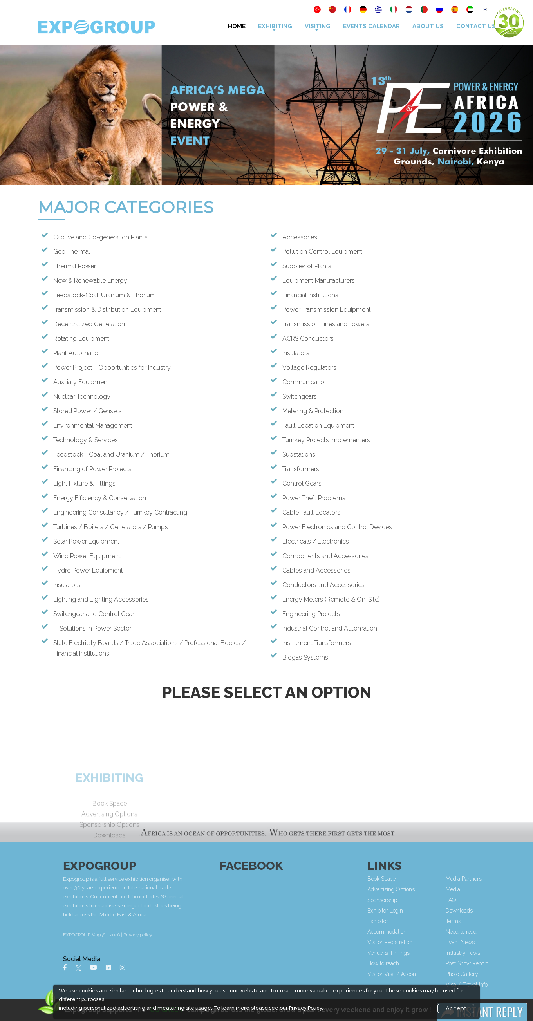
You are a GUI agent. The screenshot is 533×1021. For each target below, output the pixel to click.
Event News (500, 942)
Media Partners (504, 879)
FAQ (491, 900)
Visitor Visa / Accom (433, 974)
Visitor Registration (430, 942)
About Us (428, 26)
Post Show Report (507, 963)
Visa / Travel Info (507, 984)
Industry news (503, 953)
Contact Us (476, 26)
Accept (456, 1008)
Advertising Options (431, 889)
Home (237, 26)
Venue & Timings (429, 953)
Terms (493, 921)
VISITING (318, 26)
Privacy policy (218, 935)
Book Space (422, 879)
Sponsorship (422, 900)
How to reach (423, 963)
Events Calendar (371, 26)
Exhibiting (275, 26)
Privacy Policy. (306, 1008)
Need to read (501, 932)
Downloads (499, 910)
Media (493, 889)
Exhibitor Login (425, 910)
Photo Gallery (502, 974)
